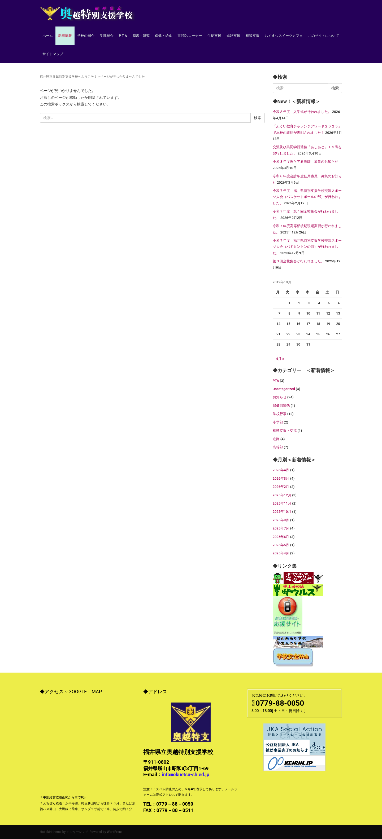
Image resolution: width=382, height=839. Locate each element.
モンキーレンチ (77, 832)
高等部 (278, 447)
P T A (123, 36)
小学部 (278, 422)
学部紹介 (107, 36)
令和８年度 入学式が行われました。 (302, 112)
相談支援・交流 (285, 430)
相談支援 (252, 36)
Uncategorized (284, 389)
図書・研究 (141, 36)
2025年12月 (282, 495)
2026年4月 (281, 470)
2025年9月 (281, 520)
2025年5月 (281, 545)
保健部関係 (281, 406)
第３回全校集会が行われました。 (298, 261)
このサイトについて (323, 36)
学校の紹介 (85, 36)
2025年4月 (281, 553)
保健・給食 (163, 36)
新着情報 (65, 36)
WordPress (115, 832)
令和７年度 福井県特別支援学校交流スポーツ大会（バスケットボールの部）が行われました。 (307, 197)
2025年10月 (282, 512)
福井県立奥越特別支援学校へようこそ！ (68, 76)
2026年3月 (281, 478)
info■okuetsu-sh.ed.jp (185, 774)
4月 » (280, 359)
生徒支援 (214, 36)
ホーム (47, 36)
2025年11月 (282, 503)
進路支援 (233, 36)
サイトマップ (52, 54)
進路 (276, 439)
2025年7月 (281, 528)
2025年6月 (281, 537)
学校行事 (279, 414)
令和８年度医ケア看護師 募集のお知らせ (305, 162)
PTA (276, 381)
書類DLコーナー (189, 36)
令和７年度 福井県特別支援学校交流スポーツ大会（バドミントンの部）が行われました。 (307, 247)
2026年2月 (281, 487)
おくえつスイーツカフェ (284, 36)
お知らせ (279, 397)
